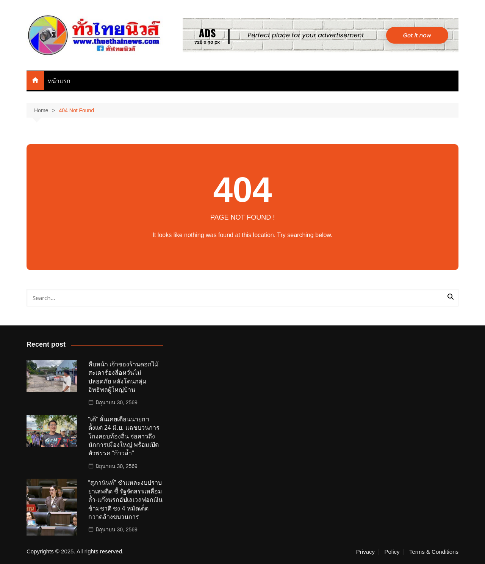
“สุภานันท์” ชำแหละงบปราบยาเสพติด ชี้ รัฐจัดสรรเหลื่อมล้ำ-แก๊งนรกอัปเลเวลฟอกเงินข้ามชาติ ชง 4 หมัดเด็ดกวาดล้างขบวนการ (125, 499)
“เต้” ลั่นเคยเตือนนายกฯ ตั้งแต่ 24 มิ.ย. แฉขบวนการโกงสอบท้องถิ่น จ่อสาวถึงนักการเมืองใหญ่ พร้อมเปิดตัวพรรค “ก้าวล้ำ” (124, 436)
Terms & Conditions (433, 552)
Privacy (365, 552)
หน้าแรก (59, 81)
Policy (391, 552)
